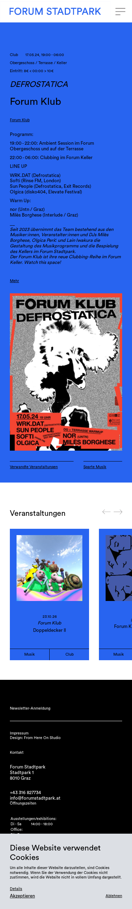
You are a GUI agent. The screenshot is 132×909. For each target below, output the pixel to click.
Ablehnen (114, 896)
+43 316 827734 (25, 792)
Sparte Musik (94, 467)
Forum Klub (20, 120)
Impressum (19, 733)
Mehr (14, 281)
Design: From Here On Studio (35, 738)
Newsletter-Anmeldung (30, 708)
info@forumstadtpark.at (35, 798)
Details (16, 889)
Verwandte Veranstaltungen (34, 467)
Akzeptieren (22, 896)
